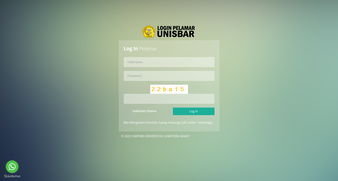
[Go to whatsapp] (12, 166)
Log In (193, 111)
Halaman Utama (144, 111)
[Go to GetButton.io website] (12, 176)
